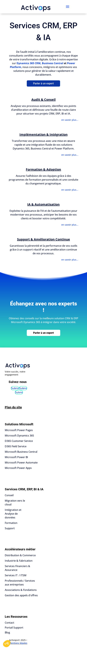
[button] (7, 643)
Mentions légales (18, 643)
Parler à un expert (43, 83)
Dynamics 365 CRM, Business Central (40, 63)
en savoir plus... (69, 119)
